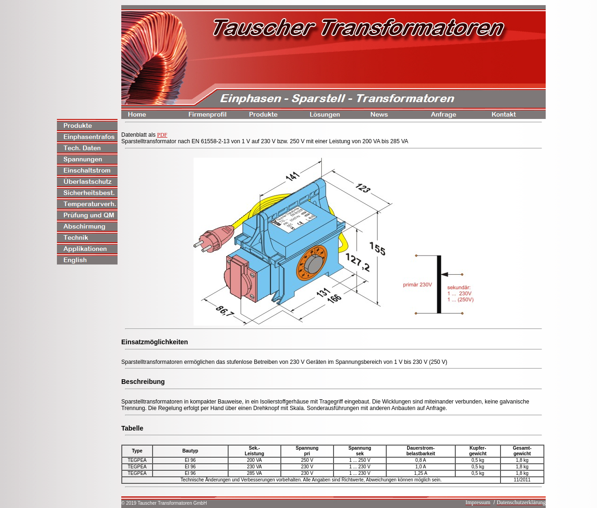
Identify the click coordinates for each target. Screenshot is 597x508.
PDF (162, 135)
